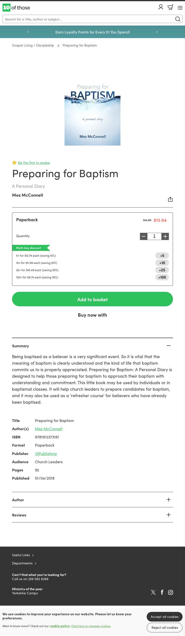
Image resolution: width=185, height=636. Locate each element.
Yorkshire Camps (25, 592)
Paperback (27, 219)
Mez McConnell (27, 195)
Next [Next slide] (157, 32)
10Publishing (46, 453)
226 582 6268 (38, 578)
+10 (162, 262)
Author (18, 499)
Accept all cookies (164, 616)
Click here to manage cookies (90, 626)
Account (161, 6)
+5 (162, 255)
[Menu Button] (180, 7)
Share (170, 199)
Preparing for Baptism (80, 45)
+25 (162, 269)
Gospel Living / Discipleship (33, 45)
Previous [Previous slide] (28, 32)
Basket (170, 7)
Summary (20, 345)
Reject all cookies (165, 627)
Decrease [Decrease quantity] (142, 236)
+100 (162, 277)
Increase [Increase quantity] (166, 236)
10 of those (16, 8)
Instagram (170, 592)
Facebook (162, 592)
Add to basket (92, 299)
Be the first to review (34, 162)
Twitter (153, 592)
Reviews (19, 514)
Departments (22, 563)
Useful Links (21, 554)
